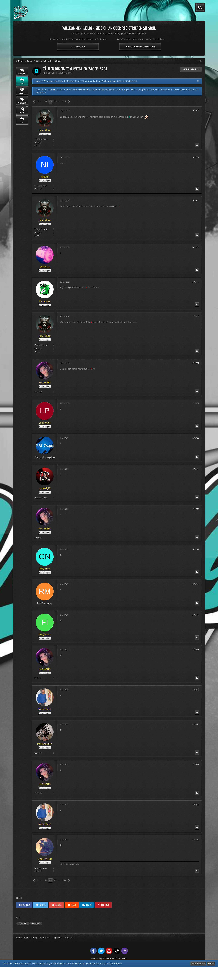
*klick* (175, 89)
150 (64, 101)
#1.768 (196, 403)
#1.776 (196, 689)
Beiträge (38, 142)
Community (36, 923)
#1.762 (196, 157)
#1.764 (196, 247)
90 (55, 101)
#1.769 (196, 438)
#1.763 (196, 200)
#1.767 (196, 363)
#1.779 (196, 804)
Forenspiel (23, 923)
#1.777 (196, 724)
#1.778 (196, 764)
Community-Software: (109, 958)
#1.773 (196, 584)
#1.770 (196, 469)
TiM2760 (50, 73)
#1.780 (196, 839)
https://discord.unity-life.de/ (88, 81)
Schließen (211, 963)
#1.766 (196, 316)
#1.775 (196, 649)
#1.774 (196, 615)
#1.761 (196, 110)
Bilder (37, 146)
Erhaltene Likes (41, 139)
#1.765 (196, 282)
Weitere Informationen (198, 963)
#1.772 (196, 549)
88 (46, 101)
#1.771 (196, 509)
